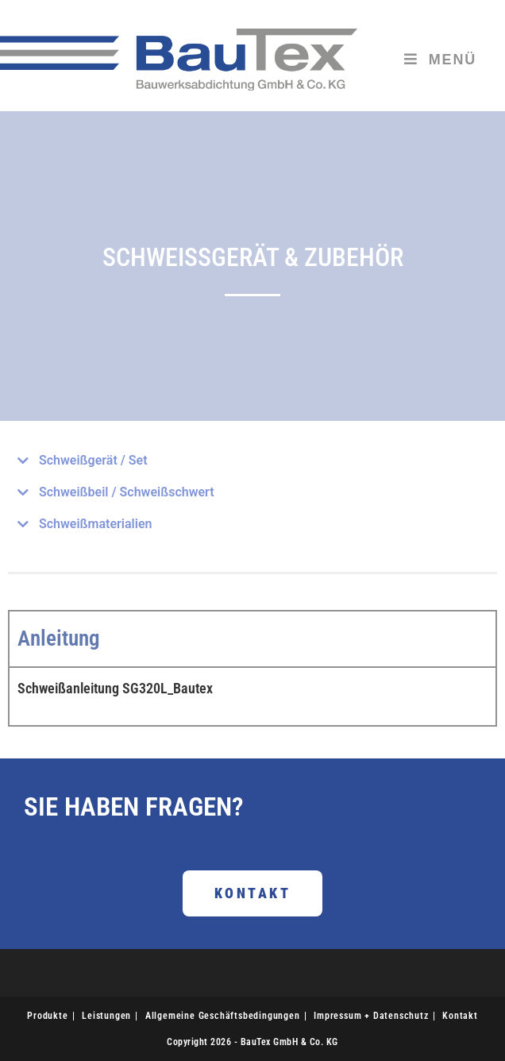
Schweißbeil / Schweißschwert (126, 492)
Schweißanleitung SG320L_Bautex (115, 688)
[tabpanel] (252, 695)
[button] (252, 460)
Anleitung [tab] (58, 638)
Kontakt (460, 1015)
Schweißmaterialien (95, 523)
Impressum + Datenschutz (371, 1015)
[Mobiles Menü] (440, 60)
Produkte (47, 1015)
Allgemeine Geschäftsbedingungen (222, 1015)
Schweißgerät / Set (93, 460)
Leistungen (106, 1015)
